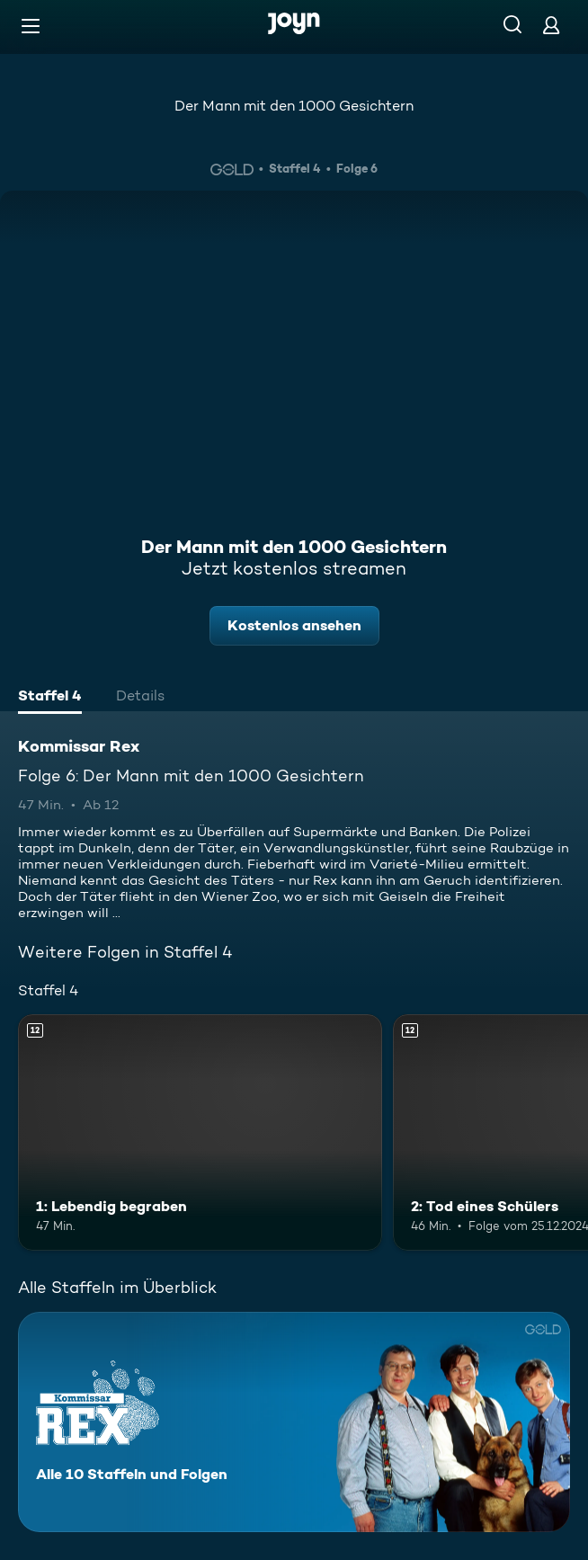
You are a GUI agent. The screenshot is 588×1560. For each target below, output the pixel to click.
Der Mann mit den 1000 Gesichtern (294, 105)
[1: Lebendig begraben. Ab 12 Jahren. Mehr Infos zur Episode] (200, 1132)
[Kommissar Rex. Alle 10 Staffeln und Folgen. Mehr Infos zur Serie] (294, 1422)
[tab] (49, 698)
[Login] (551, 24)
